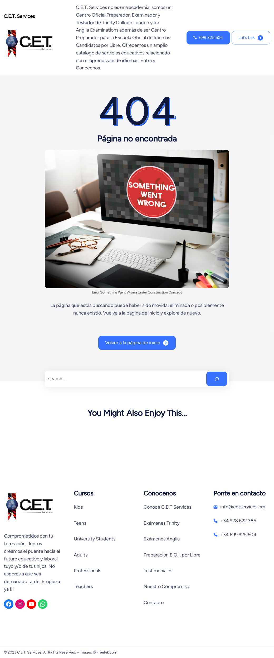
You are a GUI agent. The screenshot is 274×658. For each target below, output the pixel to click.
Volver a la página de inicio (132, 343)
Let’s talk (246, 37)
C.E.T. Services (19, 16)
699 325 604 (211, 37)
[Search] (216, 379)
